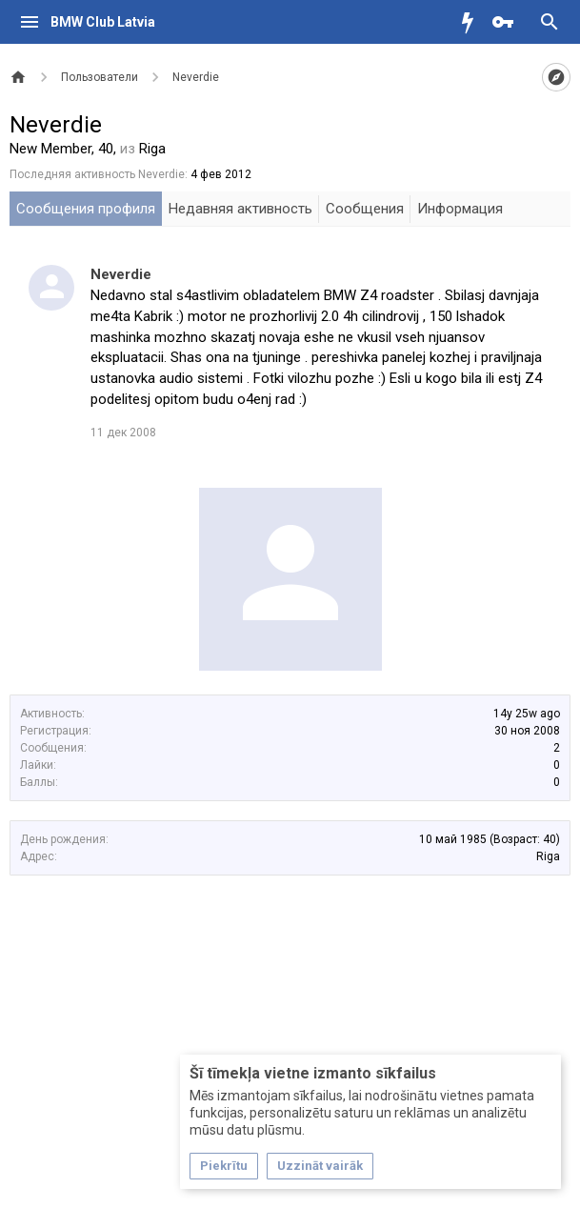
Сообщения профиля (85, 208)
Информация (460, 208)
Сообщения (365, 208)
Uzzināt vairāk (320, 1165)
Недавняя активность (240, 208)
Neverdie (120, 274)
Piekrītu (224, 1165)
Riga (548, 856)
